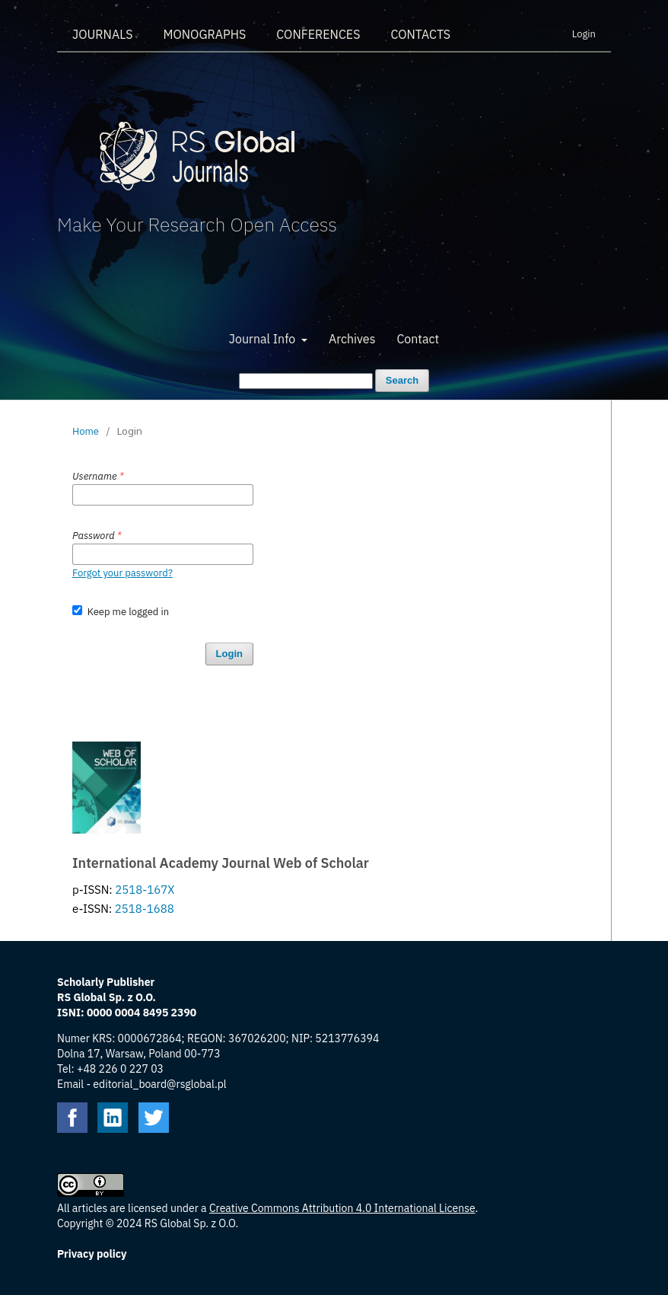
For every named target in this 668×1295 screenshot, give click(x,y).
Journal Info (263, 338)
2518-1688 (144, 908)
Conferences (318, 34)
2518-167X (144, 889)
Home (85, 431)
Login (584, 33)
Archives (352, 338)
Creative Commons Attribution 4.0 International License (342, 1208)
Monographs (204, 34)
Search (402, 380)
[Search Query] (306, 381)
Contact (417, 338)
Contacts (420, 34)
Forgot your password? (122, 572)
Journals (102, 34)
